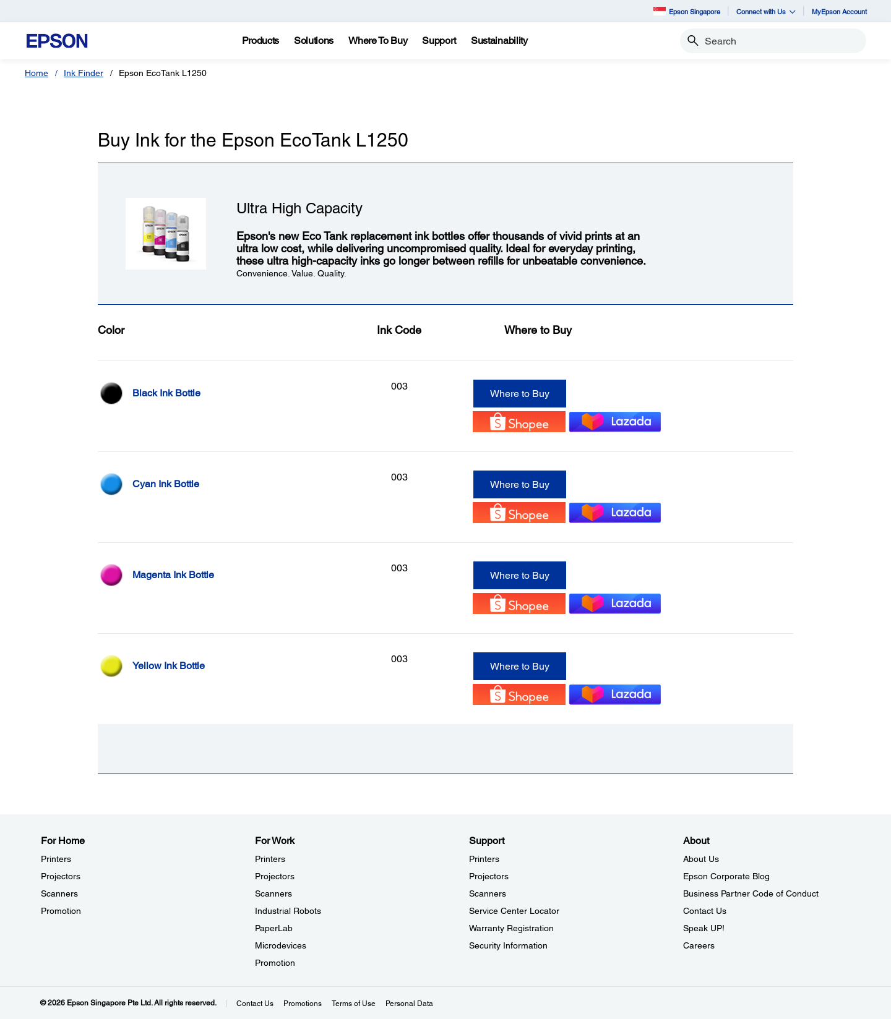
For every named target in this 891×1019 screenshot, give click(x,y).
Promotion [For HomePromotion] (61, 911)
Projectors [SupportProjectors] (489, 876)
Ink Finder (83, 73)
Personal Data (409, 1003)
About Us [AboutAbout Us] (701, 859)
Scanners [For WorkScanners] (273, 893)
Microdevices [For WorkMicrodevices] (280, 945)
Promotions (302, 1003)
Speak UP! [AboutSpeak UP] (704, 928)
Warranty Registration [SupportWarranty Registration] (511, 928)
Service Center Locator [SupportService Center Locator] (514, 911)
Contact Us (254, 1003)
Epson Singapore (686, 11)
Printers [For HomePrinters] (56, 859)
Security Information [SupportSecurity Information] (508, 945)
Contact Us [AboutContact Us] (704, 911)
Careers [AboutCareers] (699, 945)
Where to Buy (519, 393)
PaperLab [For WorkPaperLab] (274, 928)
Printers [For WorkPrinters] (270, 859)
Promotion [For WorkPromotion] (275, 963)
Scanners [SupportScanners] (487, 893)
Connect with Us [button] (766, 11)
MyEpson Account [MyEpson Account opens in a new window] (839, 11)
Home (36, 73)
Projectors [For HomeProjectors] (60, 876)
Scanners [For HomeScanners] (59, 893)
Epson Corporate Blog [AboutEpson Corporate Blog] (726, 876)
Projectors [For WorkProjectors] (275, 876)
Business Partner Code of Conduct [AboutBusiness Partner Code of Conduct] (751, 893)
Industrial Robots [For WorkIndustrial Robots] (288, 911)
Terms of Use (354, 1003)
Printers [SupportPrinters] (484, 859)
